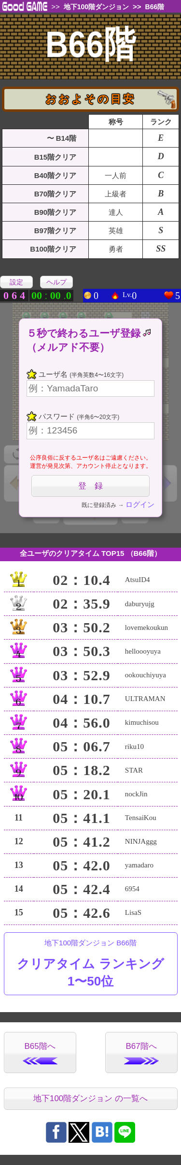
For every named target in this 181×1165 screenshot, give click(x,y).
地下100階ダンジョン (96, 6)
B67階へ (141, 1053)
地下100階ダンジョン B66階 (90, 964)
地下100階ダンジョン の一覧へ (90, 1098)
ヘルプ (56, 282)
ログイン (139, 504)
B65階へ (40, 1053)
